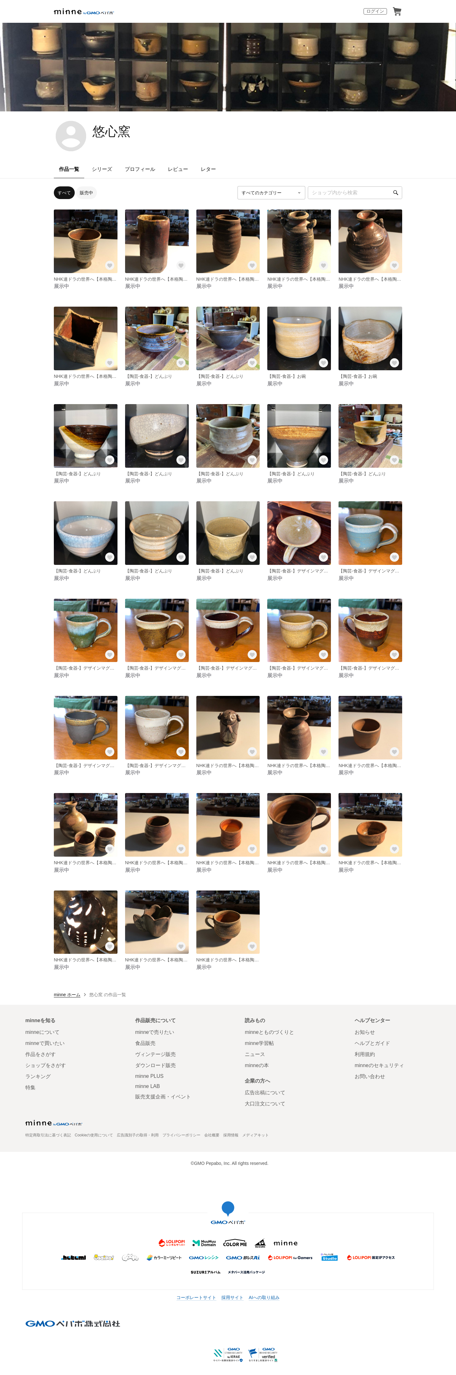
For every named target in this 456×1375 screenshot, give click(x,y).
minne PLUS (149, 1076)
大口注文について (265, 1103)
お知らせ (365, 1032)
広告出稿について (265, 1092)
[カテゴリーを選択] (271, 192)
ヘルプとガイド (372, 1043)
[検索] (396, 193)
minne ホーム (67, 994)
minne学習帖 (259, 1043)
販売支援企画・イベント (163, 1096)
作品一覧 (69, 169)
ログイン (375, 11)
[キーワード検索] (355, 193)
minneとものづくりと (269, 1032)
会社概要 (211, 1135)
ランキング (38, 1076)
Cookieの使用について (94, 1135)
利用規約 (365, 1054)
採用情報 (230, 1135)
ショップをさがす (45, 1065)
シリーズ (102, 169)
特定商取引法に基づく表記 (48, 1135)
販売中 (86, 192)
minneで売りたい (154, 1032)
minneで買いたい (45, 1043)
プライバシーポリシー (181, 1135)
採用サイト (232, 1297)
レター (208, 169)
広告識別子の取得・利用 (138, 1135)
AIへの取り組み (264, 1297)
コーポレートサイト (196, 1297)
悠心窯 (111, 131)
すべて (64, 192)
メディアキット (255, 1135)
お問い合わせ (370, 1076)
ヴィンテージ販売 (155, 1054)
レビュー (178, 169)
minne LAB (147, 1086)
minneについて (42, 1032)
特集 (30, 1087)
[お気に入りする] (110, 265)
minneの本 (257, 1065)
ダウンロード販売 (155, 1065)
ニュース (255, 1054)
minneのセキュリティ (379, 1065)
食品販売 (145, 1043)
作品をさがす (40, 1054)
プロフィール (140, 169)
